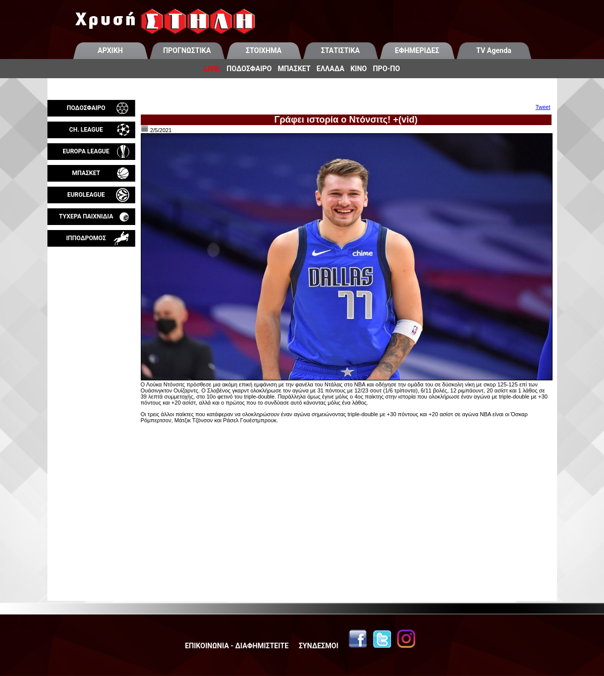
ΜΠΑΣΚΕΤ (294, 69)
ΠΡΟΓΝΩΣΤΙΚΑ (187, 50)
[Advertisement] (91, 365)
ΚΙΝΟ (358, 69)
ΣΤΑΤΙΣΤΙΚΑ (340, 50)
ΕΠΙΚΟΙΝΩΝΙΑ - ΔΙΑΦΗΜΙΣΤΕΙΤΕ (236, 646)
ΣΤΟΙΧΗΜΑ (264, 50)
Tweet (542, 107)
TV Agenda (494, 50)
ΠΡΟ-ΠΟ (386, 69)
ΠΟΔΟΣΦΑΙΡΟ (249, 69)
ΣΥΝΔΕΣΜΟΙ (319, 646)
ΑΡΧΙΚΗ (110, 50)
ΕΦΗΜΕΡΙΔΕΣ (417, 50)
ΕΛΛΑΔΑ (330, 69)
